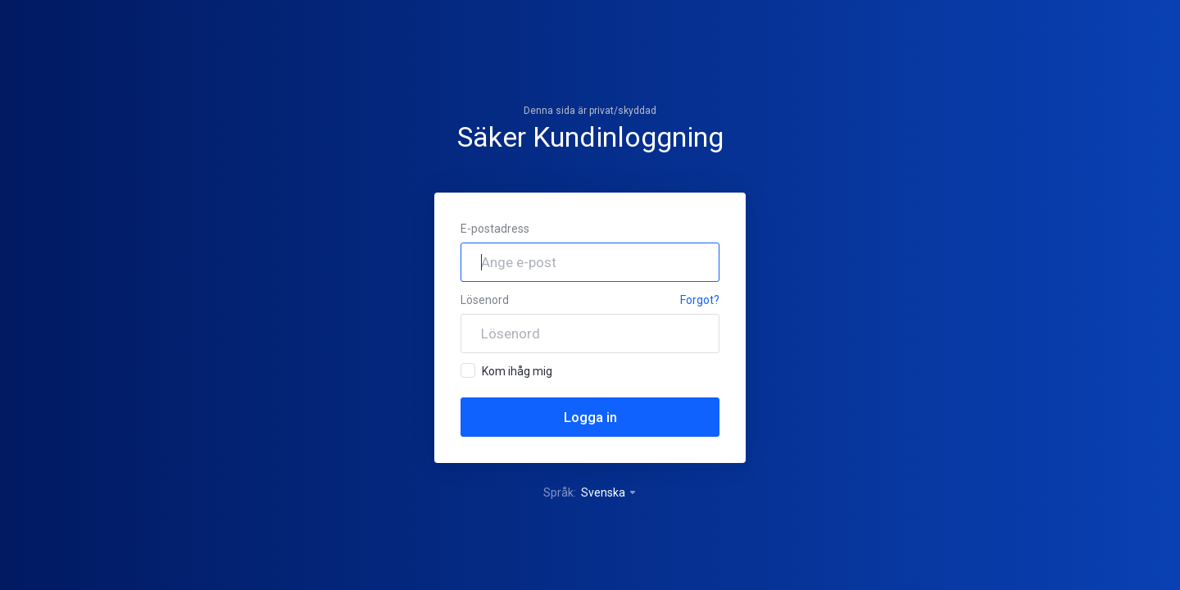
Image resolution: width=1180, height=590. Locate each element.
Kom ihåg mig (506, 370)
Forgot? (699, 299)
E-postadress (495, 228)
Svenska (609, 492)
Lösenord (485, 299)
